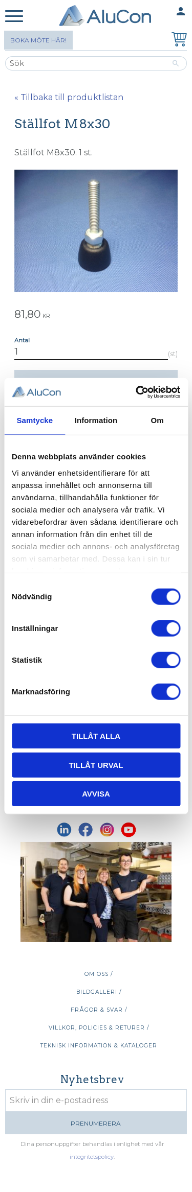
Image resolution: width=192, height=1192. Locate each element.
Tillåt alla (96, 736)
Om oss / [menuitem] (98, 974)
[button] (14, 17)
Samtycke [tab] (34, 420)
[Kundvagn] (177, 40)
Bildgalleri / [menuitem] (98, 992)
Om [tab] (157, 420)
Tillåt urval (96, 764)
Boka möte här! (38, 40)
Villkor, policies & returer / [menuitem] (99, 1027)
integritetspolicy (92, 1156)
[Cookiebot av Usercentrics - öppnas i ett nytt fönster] (136, 392)
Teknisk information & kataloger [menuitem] (98, 1045)
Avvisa (96, 793)
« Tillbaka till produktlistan (68, 97)
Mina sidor (161, 12)
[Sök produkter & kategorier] (85, 63)
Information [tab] (96, 420)
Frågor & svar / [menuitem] (99, 1010)
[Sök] (176, 63)
